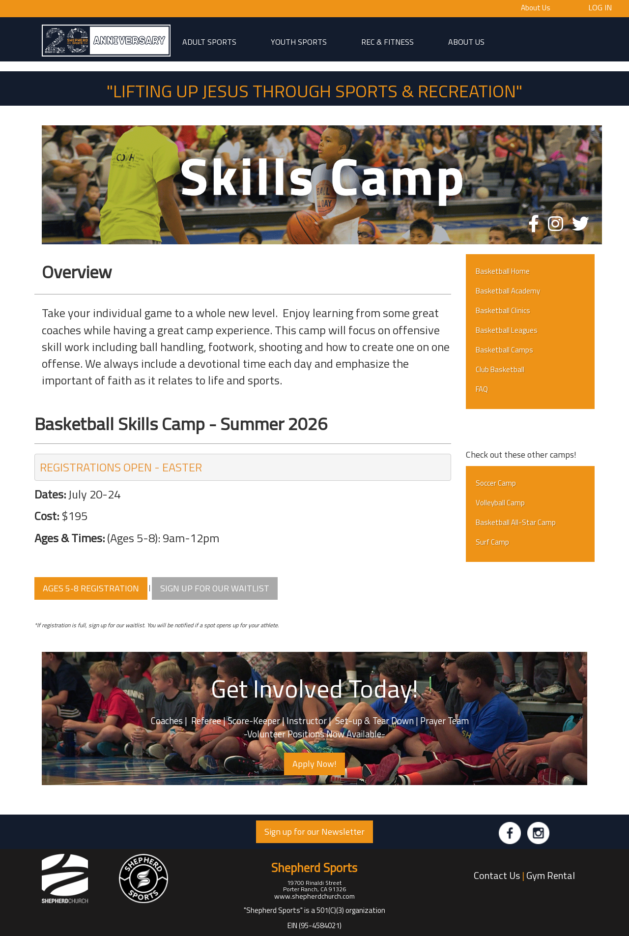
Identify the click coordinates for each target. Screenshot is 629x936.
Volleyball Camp (500, 502)
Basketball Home (503, 271)
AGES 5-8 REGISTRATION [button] (91, 588)
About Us (535, 7)
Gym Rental (550, 875)
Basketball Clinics (503, 310)
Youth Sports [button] (299, 41)
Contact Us (497, 875)
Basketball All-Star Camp (516, 522)
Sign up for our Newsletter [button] (314, 831)
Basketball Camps (504, 349)
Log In (600, 6)
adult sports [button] (209, 41)
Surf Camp (492, 542)
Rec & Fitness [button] (387, 41)
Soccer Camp (496, 483)
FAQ (482, 389)
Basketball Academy (508, 290)
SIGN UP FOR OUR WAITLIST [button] (214, 588)
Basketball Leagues (507, 330)
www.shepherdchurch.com (314, 896)
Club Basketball (500, 369)
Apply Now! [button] (314, 763)
